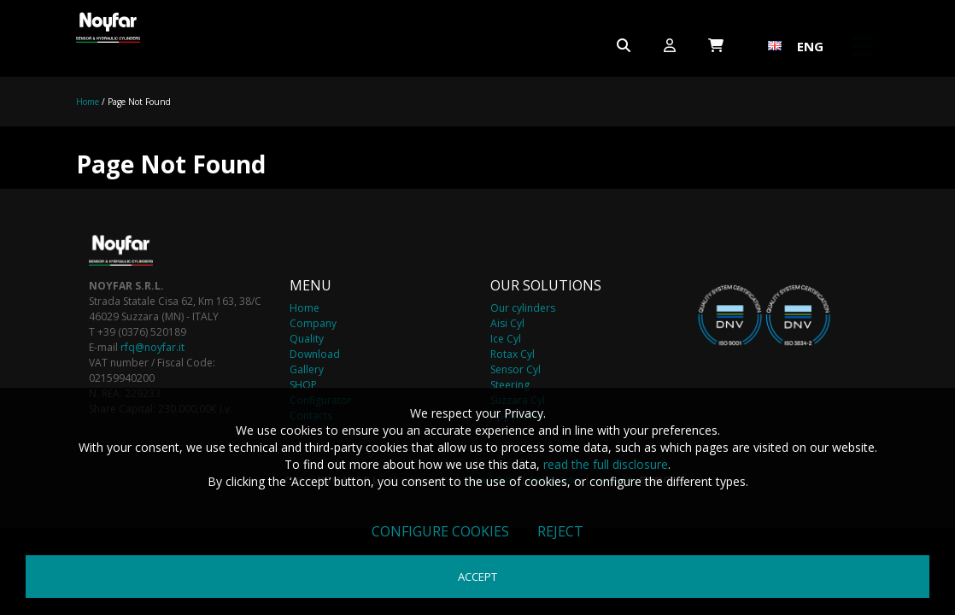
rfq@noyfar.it (152, 347)
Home (87, 102)
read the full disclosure (605, 464)
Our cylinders (522, 308)
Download (315, 354)
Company (313, 323)
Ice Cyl (505, 338)
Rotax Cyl (512, 354)
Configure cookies (440, 531)
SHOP (303, 385)
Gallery (307, 369)
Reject (560, 531)
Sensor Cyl (515, 369)
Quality (307, 338)
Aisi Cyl (507, 323)
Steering (510, 385)
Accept (477, 576)
